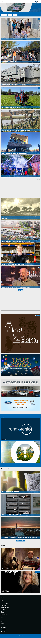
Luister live (3, 609)
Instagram (2, 623)
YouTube (2, 624)
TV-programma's (4, 615)
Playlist (2, 617)
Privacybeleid (3, 605)
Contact (2, 598)
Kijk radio (10, 14)
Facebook (2, 621)
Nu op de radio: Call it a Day (6, 12)
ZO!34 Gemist (3, 612)
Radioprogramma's (4, 614)
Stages (2, 600)
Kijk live (2, 611)
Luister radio (3, 14)
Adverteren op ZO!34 (4, 603)
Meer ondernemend (20, 540)
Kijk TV (15, 14)
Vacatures (2, 602)
